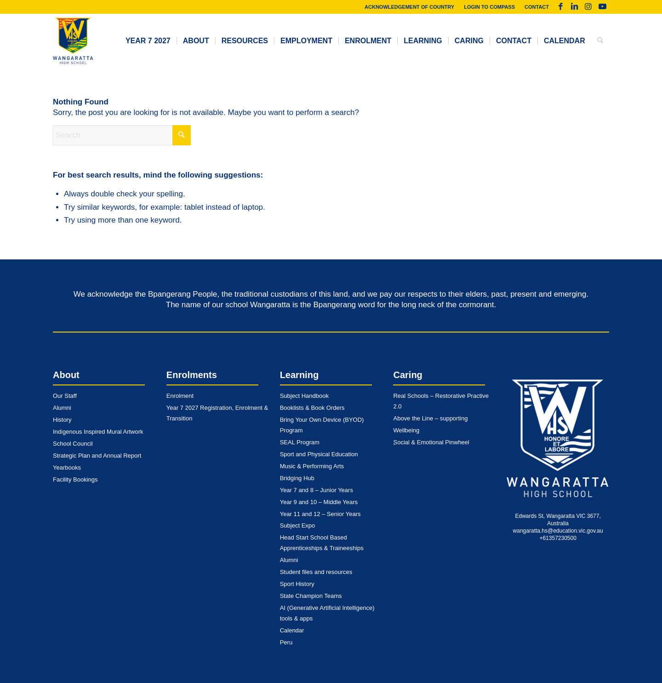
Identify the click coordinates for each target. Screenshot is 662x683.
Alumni (62, 407)
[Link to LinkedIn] (574, 7)
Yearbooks (67, 467)
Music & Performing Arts (312, 466)
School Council (73, 443)
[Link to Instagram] (588, 7)
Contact (537, 7)
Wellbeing (406, 430)
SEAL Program (300, 442)
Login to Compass (489, 7)
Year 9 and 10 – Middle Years (319, 502)
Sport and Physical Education (319, 454)
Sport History (297, 583)
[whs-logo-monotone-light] (558, 438)
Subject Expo (297, 525)
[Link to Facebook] (560, 7)
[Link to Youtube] (602, 7)
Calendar (292, 630)
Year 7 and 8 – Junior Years (316, 490)
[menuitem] (409, 7)
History (62, 419)
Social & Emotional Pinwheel (431, 442)
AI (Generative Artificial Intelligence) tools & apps (327, 613)
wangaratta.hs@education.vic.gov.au (558, 531)
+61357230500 (557, 538)
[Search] (600, 41)
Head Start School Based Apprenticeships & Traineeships (322, 542)
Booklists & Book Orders (312, 407)
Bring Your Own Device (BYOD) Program (322, 425)
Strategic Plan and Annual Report (97, 455)
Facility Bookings (75, 479)
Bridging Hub (297, 478)
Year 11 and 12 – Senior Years (320, 514)
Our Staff (65, 395)
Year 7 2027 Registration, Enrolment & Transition (217, 413)
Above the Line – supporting (430, 418)
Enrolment (180, 395)
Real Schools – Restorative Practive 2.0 (440, 401)
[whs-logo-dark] (73, 41)
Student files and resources (316, 571)
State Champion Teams (311, 595)
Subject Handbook (304, 395)
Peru (286, 642)
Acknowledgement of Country (409, 7)
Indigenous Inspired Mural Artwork (98, 431)
